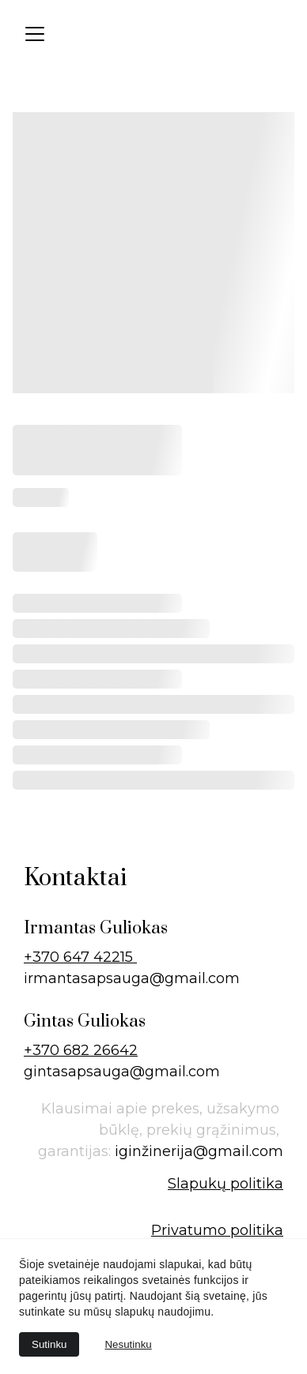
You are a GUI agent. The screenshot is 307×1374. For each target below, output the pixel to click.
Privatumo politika (217, 1230)
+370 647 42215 (80, 957)
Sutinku (49, 1344)
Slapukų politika (225, 1183)
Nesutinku (127, 1344)
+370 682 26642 (81, 1050)
